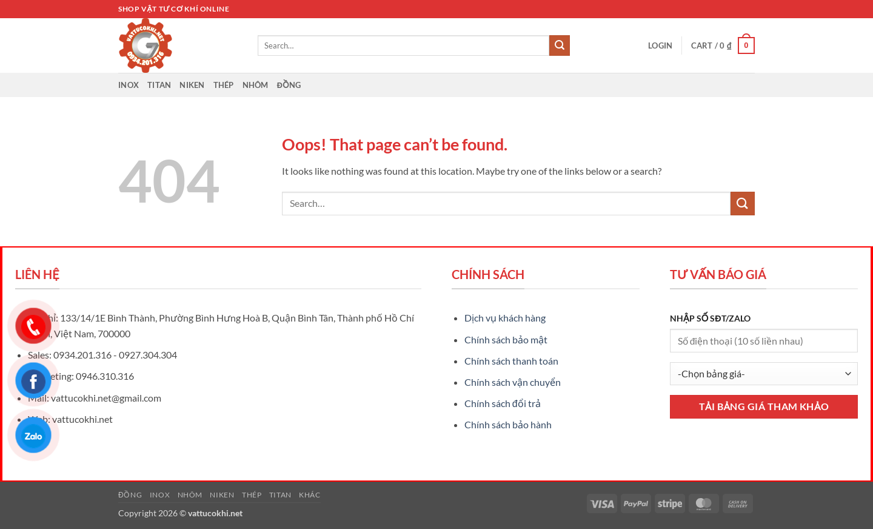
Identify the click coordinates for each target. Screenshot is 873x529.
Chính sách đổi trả (502, 403)
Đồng (289, 85)
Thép (223, 85)
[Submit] (559, 45)
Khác (309, 494)
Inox (128, 85)
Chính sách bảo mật (505, 339)
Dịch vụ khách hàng (505, 317)
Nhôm (255, 85)
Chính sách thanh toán (511, 360)
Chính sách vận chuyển (512, 382)
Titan (159, 85)
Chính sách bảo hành (508, 424)
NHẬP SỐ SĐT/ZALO (710, 318)
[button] (660, 45)
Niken (191, 85)
